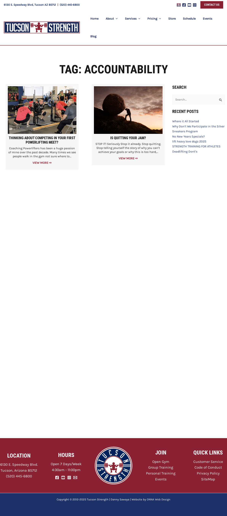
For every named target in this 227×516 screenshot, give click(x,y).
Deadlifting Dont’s (184, 134)
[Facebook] (184, 5)
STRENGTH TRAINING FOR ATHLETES (196, 129)
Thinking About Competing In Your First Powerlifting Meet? (42, 122)
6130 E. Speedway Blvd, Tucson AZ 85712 (30, 4)
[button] (211, 5)
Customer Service (208, 461)
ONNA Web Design (158, 499)
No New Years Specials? (188, 119)
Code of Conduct (208, 467)
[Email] (75, 477)
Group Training (160, 467)
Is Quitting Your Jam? (128, 120)
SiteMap (208, 479)
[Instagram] (195, 5)
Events (161, 479)
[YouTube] (189, 5)
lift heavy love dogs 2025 (189, 124)
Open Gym (160, 461)
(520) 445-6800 (70, 4)
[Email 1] (179, 5)
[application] (117, 19)
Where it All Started (185, 103)
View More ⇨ (42, 145)
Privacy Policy (208, 473)
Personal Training (160, 473)
